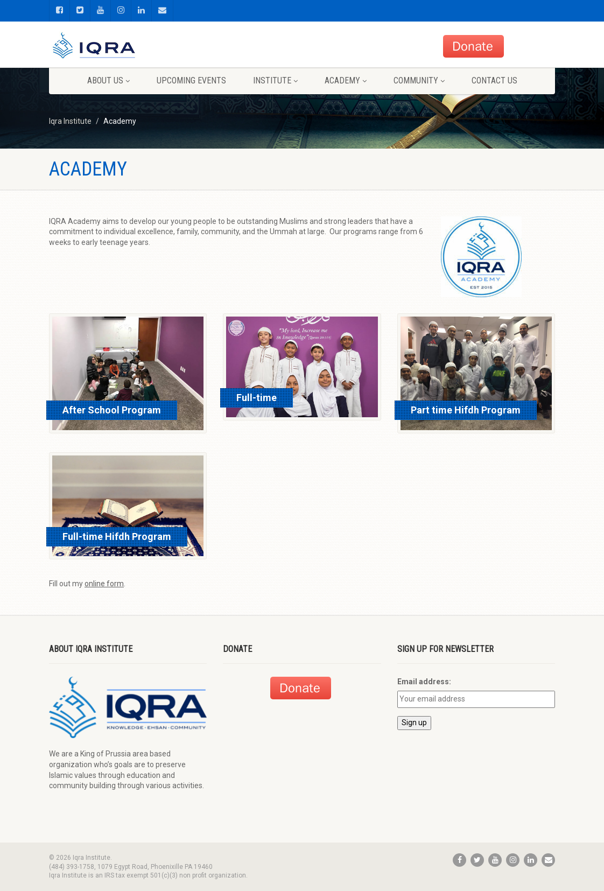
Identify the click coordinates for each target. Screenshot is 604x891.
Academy (346, 80)
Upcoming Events (191, 80)
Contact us (494, 80)
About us (108, 80)
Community (419, 80)
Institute (275, 80)
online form (104, 583)
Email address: (424, 681)
